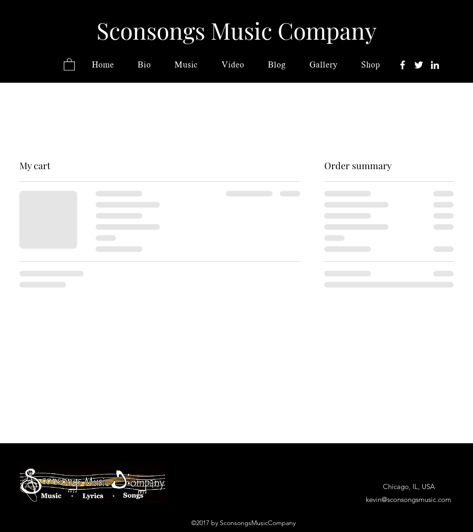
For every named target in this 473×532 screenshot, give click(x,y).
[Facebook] (402, 65)
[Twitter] (418, 65)
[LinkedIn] (435, 65)
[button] (69, 64)
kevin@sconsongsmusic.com (408, 499)
